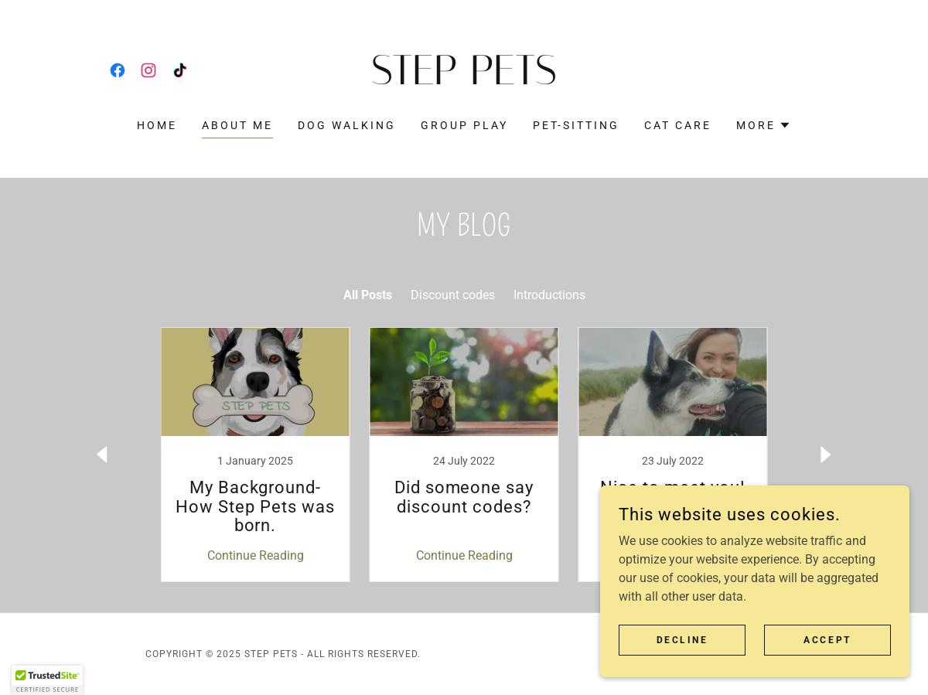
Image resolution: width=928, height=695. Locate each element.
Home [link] (157, 125)
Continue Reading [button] (255, 555)
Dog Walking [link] (347, 125)
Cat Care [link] (677, 125)
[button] (763, 125)
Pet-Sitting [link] (576, 125)
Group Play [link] (464, 125)
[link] (117, 70)
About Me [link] (237, 125)
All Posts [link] (367, 295)
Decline (682, 639)
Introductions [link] (549, 295)
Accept (827, 639)
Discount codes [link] (453, 295)
